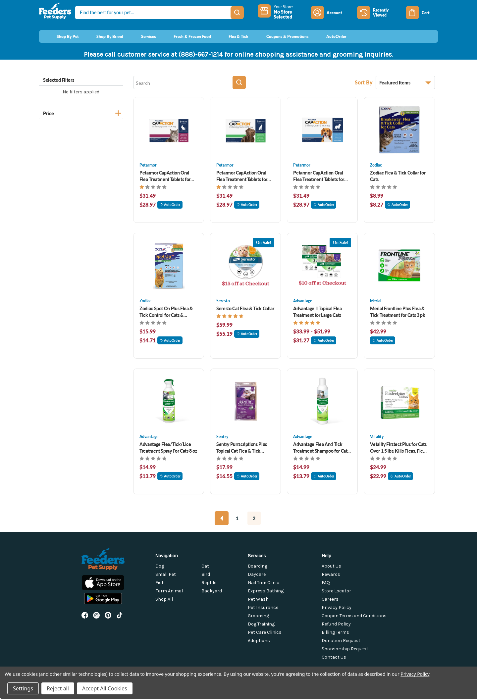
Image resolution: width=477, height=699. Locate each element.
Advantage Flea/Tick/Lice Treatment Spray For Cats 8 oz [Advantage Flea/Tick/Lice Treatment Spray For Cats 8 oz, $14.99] (168, 447)
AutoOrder (170, 204)
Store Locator (336, 591)
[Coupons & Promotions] (281, 36)
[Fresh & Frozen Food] (186, 36)
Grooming (258, 616)
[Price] (81, 112)
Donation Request (341, 640)
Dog (159, 566)
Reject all (58, 688)
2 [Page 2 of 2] (254, 518)
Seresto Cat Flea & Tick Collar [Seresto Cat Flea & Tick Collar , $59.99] (245, 308)
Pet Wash (258, 599)
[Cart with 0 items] (422, 12)
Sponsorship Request (345, 649)
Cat (205, 566)
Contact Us (334, 657)
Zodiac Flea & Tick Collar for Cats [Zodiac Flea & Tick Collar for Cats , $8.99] (397, 175)
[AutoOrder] (330, 36)
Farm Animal (169, 591)
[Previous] (221, 518)
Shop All (164, 599)
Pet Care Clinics (265, 632)
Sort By (364, 82)
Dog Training (261, 624)
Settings (23, 688)
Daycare (257, 574)
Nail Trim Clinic (263, 582)
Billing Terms (335, 632)
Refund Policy (336, 624)
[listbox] (405, 82)
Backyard (211, 591)
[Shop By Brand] (104, 36)
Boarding (257, 566)
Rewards (331, 574)
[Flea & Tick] (232, 36)
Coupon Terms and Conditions (354, 616)
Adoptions (259, 640)
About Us (331, 566)
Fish (160, 582)
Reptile (208, 582)
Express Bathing (266, 591)
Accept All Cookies (104, 688)
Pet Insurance (263, 607)
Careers (330, 599)
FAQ (326, 582)
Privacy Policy (336, 607)
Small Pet (165, 574)
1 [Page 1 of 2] (237, 518)
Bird (205, 574)
